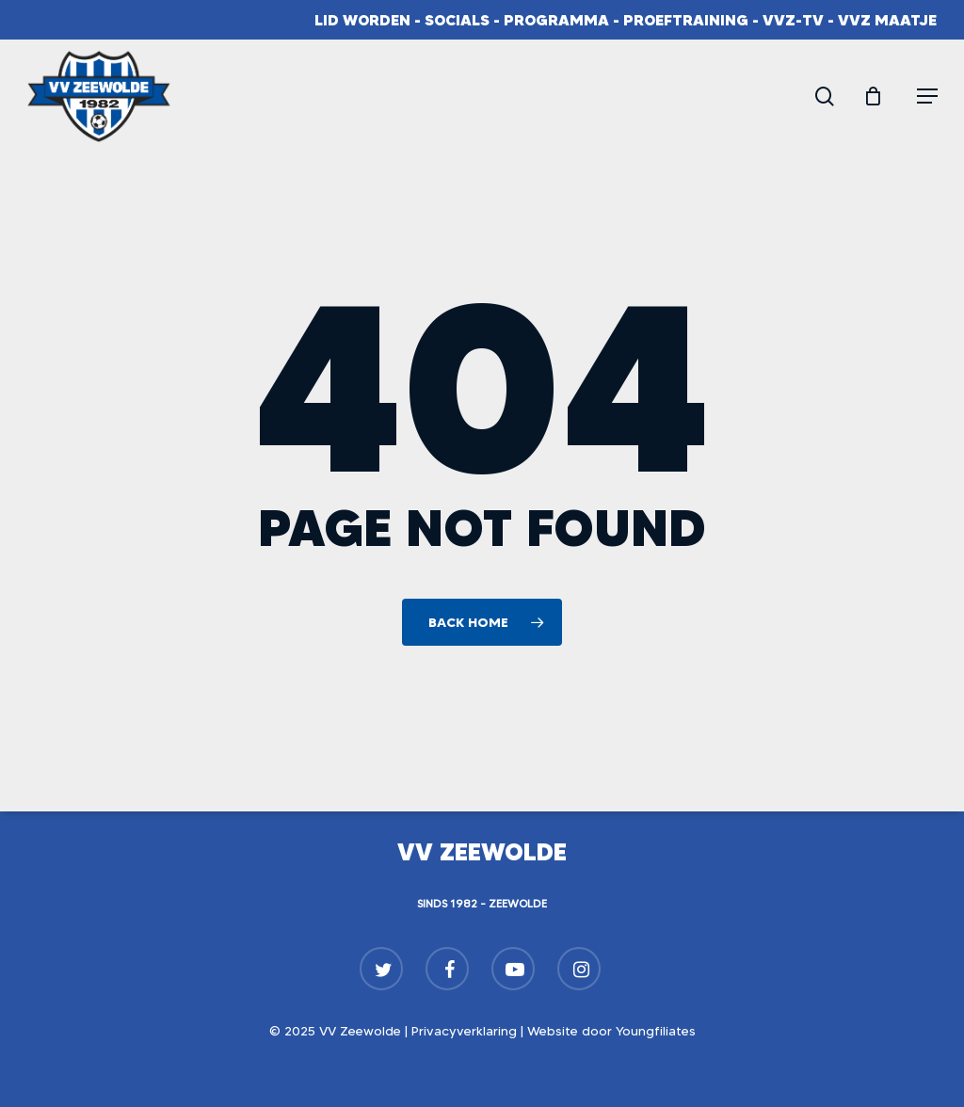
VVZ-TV (793, 19)
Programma (556, 19)
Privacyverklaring (464, 1030)
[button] (927, 96)
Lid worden (362, 19)
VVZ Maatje (887, 19)
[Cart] (880, 96)
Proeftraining (685, 19)
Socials (457, 19)
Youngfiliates (656, 1030)
